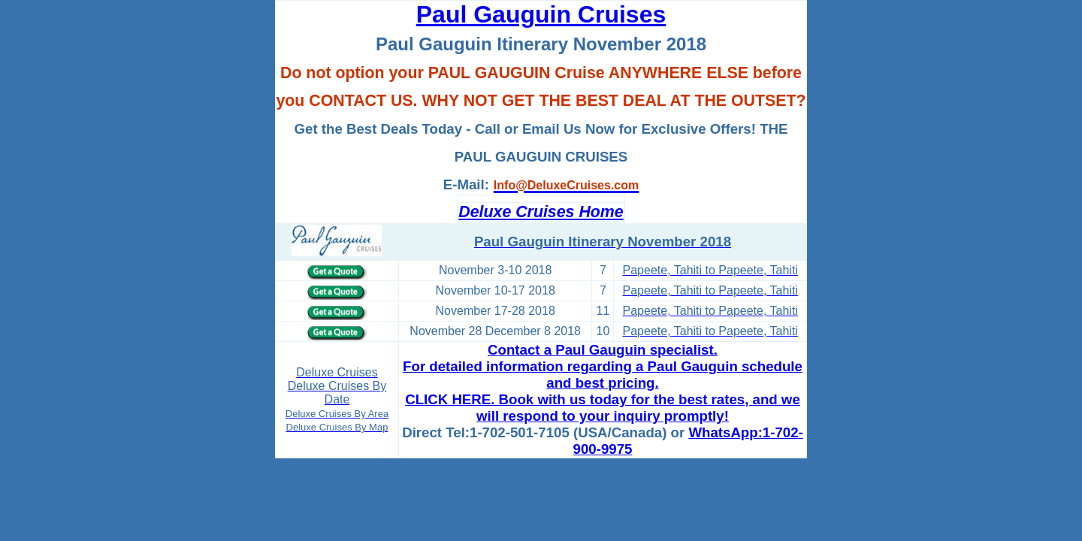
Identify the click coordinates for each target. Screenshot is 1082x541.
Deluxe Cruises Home (540, 212)
